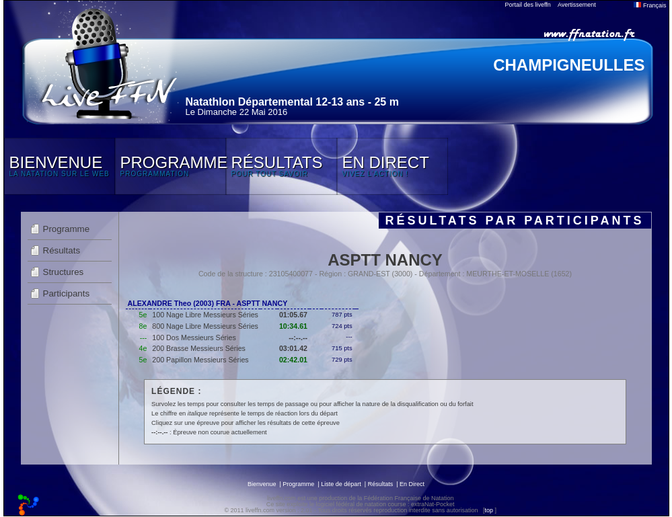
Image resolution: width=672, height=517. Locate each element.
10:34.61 (293, 326)
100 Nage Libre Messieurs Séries (205, 315)
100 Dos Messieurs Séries (193, 337)
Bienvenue (262, 484)
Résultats (62, 250)
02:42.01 (293, 360)
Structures (63, 272)
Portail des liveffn (528, 4)
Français (650, 5)
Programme (66, 229)
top (488, 510)
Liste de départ (341, 484)
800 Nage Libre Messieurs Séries (205, 326)
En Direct (412, 484)
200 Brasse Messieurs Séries (199, 348)
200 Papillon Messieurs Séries (200, 360)
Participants (66, 293)
